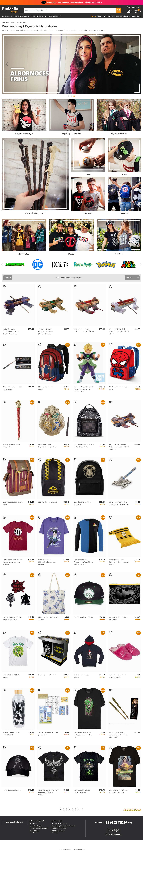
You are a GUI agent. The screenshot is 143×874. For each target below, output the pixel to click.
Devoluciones (34, 830)
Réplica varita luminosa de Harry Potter (13, 388)
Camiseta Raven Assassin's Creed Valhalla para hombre (48, 792)
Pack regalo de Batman (47, 675)
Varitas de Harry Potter (35, 213)
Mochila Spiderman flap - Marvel (118, 388)
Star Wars (119, 254)
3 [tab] (74, 97)
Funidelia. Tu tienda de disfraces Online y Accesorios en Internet (10, 10)
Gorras (124, 174)
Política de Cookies (58, 830)
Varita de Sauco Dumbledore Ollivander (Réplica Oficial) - (12, 331)
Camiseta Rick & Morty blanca (11, 676)
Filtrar (7, 278)
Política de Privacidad (59, 828)
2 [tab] (71, 97)
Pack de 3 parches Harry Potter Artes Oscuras (12, 618)
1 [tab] (68, 97)
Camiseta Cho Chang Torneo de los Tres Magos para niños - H (83, 562)
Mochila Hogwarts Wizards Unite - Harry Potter (84, 445)
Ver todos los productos (132, 809)
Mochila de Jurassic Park (47, 502)
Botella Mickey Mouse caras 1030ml (11, 733)
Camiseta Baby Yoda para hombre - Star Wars (118, 791)
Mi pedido (33, 823)
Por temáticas (20, 16)
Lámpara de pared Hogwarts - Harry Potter (47, 445)
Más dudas (33, 833)
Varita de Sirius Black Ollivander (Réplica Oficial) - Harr (119, 331)
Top (93, 16)
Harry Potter (24, 254)
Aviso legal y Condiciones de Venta (63, 826)
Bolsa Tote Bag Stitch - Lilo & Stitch (48, 618)
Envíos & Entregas (36, 826)
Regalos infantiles (119, 133)
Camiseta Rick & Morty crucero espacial (82, 791)
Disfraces (6, 16)
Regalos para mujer (24, 133)
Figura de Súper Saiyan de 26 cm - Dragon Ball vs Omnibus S (84, 389)
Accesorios (36, 16)
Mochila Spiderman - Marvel (46, 388)
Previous (6, 64)
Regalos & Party (52, 16)
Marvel (71, 254)
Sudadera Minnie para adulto (82, 676)
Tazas (88, 174)
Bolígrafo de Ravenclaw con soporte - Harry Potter (119, 503)
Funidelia (5, 22)
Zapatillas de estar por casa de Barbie (117, 676)
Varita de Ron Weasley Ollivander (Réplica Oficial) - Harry (119, 446)
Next (136, 64)
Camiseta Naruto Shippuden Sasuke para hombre (47, 562)
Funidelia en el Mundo (59, 823)
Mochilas (124, 213)
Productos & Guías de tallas (39, 828)
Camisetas (88, 213)
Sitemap (54, 833)
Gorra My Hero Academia (83, 617)
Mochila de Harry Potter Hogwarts (83, 503)
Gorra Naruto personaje (12, 790)
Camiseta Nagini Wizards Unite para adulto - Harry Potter (83, 734)
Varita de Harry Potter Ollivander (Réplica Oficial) (84, 330)
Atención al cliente (14, 822)
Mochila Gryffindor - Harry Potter (13, 503)
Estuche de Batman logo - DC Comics (118, 618)
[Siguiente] (83, 809)
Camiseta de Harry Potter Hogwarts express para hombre (12, 562)
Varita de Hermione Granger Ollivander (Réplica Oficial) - (45, 331)
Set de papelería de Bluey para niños (48, 733)
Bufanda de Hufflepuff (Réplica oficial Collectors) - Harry (119, 562)
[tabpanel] (71, 64)
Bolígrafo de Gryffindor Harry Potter (11, 445)
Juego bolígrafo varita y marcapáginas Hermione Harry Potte (118, 734)
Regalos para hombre (71, 133)
